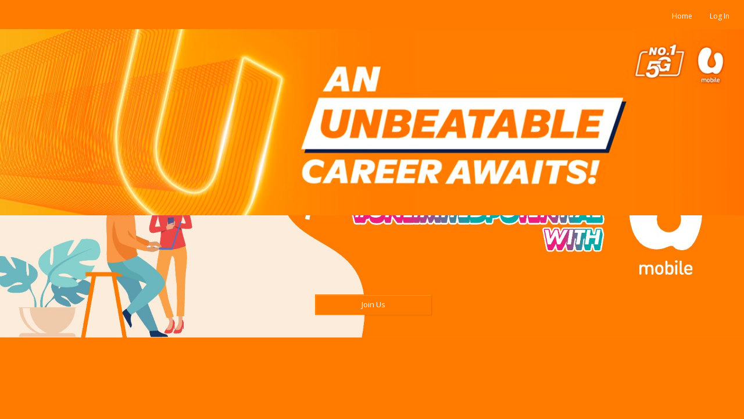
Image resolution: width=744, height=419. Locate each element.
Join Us (373, 304)
